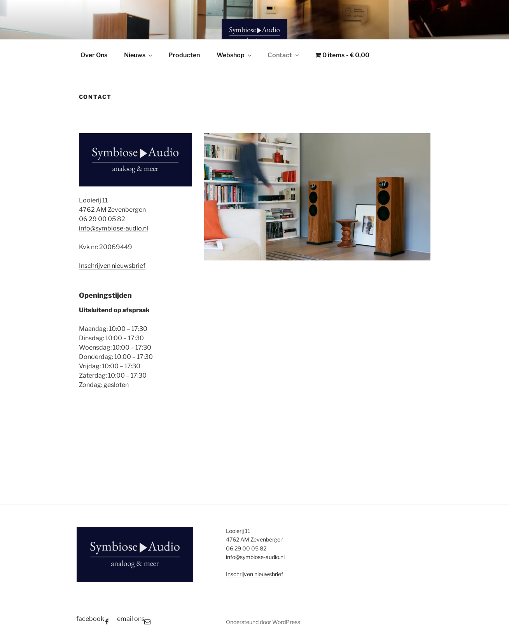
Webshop (235, 55)
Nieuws (139, 55)
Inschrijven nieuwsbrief (112, 265)
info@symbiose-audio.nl (113, 228)
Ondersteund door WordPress (263, 622)
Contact (284, 55)
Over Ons (93, 55)
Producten (184, 55)
